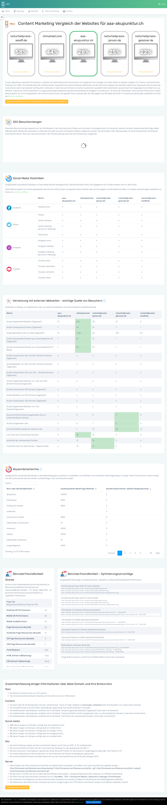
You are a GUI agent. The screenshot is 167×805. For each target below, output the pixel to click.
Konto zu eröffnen (15, 96)
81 (151, 553)
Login (162, 4)
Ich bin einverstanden (93, 802)
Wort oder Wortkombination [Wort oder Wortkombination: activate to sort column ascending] (19, 489)
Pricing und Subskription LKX (17, 787)
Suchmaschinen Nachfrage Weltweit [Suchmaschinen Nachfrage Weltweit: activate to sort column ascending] (77, 489)
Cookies (15, 799)
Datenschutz (79, 802)
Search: (21, 483)
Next (158, 553)
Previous (111, 553)
